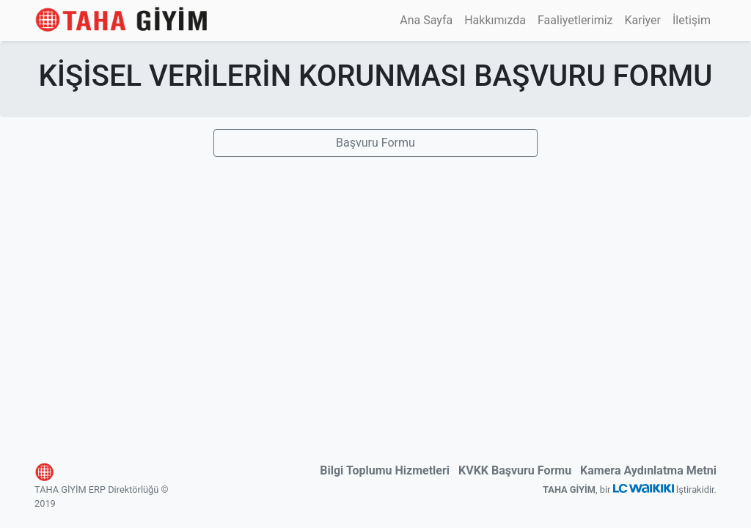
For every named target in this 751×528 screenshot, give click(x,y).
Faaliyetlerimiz (575, 20)
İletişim (692, 20)
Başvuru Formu (375, 143)
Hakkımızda (495, 20)
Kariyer (643, 20)
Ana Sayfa (426, 20)
